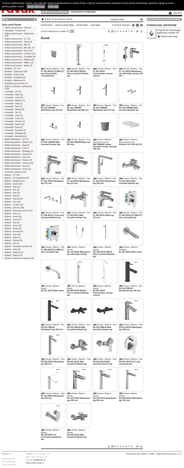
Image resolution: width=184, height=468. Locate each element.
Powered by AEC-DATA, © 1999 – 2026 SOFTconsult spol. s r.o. (154, 454)
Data (93, 25)
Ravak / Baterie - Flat (55, 69)
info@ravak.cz (39, 460)
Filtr (5, 19)
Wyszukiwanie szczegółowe (163, 19)
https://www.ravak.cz (35, 463)
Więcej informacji (169, 36)
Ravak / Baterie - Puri (55, 105)
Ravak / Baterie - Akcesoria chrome (102, 140)
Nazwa (79, 25)
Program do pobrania (83, 12)
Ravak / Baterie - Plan (133, 324)
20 (137, 31)
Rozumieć (53, 6)
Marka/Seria (62, 25)
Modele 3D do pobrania (55, 12)
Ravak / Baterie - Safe (55, 393)
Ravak (69, 19)
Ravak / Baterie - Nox (133, 286)
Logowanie (177, 13)
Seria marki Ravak (11, 24)
